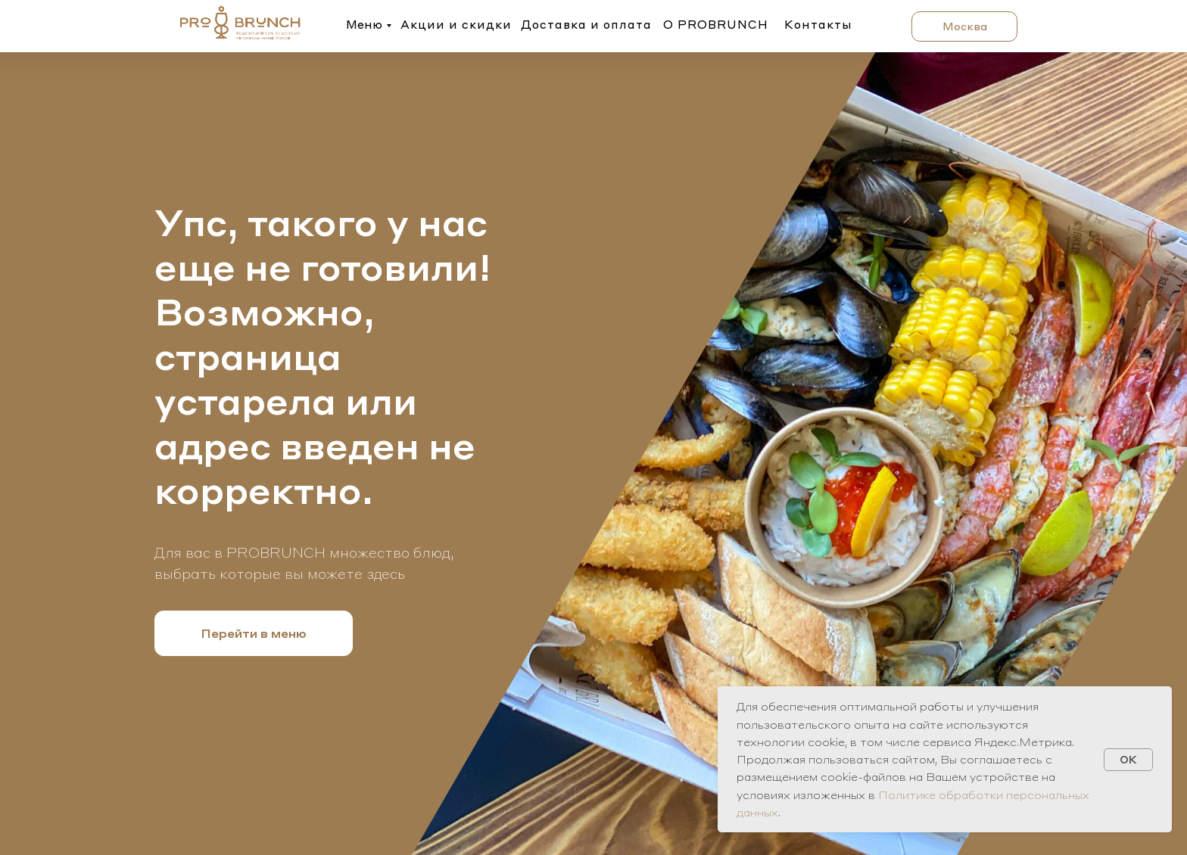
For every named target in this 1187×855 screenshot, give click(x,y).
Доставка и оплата (586, 24)
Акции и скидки (456, 24)
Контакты (818, 24)
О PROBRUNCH (715, 24)
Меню (364, 24)
